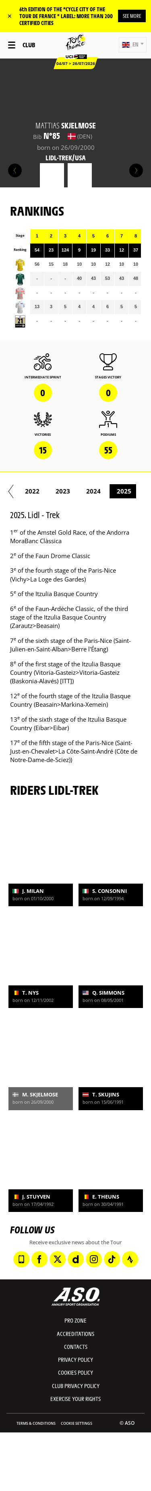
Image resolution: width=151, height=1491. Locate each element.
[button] (133, 44)
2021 (57, 491)
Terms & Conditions (36, 1423)
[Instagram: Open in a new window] (94, 1259)
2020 (26, 491)
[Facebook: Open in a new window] (39, 1259)
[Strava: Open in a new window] (130, 1259)
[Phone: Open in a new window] (21, 1259)
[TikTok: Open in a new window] (112, 1259)
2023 (118, 491)
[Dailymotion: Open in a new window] (76, 1259)
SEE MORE (132, 16)
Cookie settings (76, 1423)
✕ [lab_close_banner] (9, 16)
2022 (87, 491)
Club (29, 44)
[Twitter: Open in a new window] (58, 1259)
